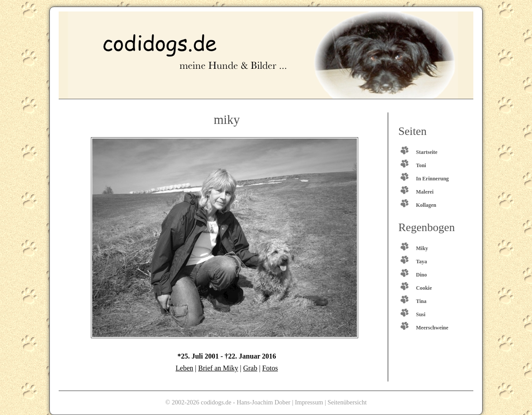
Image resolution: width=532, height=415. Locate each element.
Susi (420, 314)
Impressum (309, 402)
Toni (421, 165)
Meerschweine (432, 328)
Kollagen (426, 205)
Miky (422, 248)
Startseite (427, 152)
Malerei (425, 192)
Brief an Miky (218, 368)
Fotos (270, 368)
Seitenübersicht (347, 402)
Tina (421, 301)
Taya (421, 261)
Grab (250, 368)
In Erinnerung (432, 179)
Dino (421, 275)
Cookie (424, 288)
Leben (184, 368)
